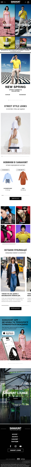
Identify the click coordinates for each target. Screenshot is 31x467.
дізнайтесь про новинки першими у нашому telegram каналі (15, 51)
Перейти (15, 398)
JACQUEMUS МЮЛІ (14, 147)
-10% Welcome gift (5, 169)
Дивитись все (15, 198)
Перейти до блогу (15, 308)
